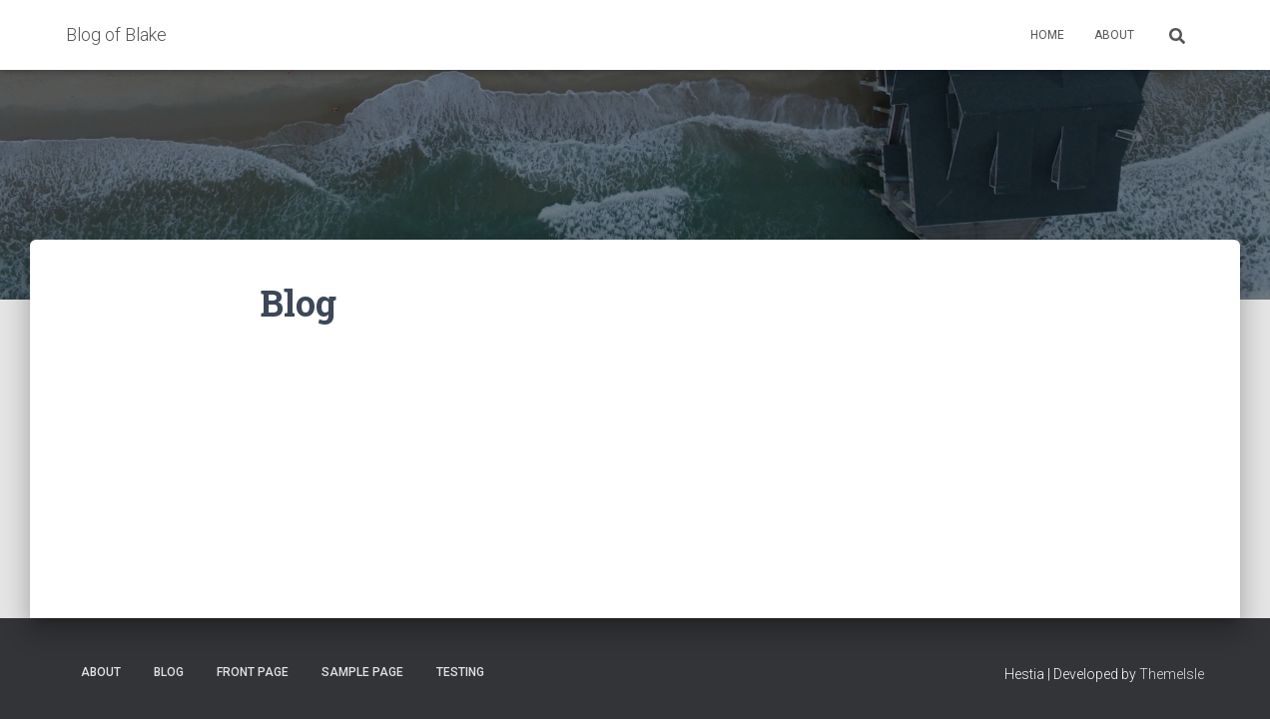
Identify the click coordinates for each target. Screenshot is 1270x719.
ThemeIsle (1171, 674)
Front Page (253, 672)
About (1114, 35)
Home (1047, 35)
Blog (169, 672)
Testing (460, 672)
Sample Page (362, 672)
